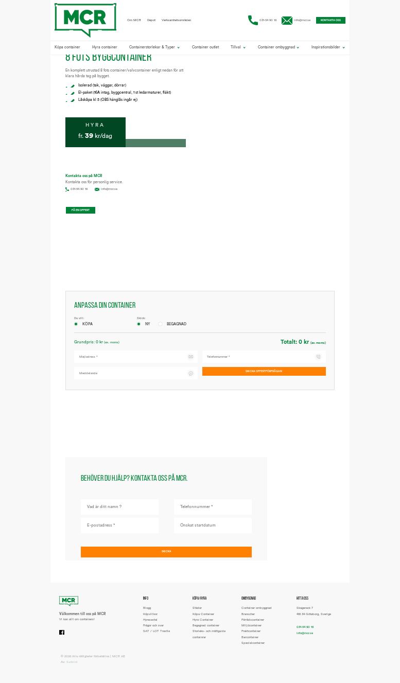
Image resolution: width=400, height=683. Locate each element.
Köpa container (67, 49)
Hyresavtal (150, 626)
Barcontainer (249, 644)
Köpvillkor (150, 621)
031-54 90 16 (254, 21)
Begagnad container (206, 632)
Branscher (248, 621)
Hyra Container (203, 626)
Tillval (238, 49)
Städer (197, 615)
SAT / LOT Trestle (156, 638)
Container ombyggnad (279, 49)
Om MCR (134, 21)
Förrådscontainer (252, 626)
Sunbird (72, 669)
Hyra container (104, 49)
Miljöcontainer (251, 632)
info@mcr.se (289, 21)
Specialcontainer (253, 650)
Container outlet (205, 49)
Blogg (147, 615)
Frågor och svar (153, 632)
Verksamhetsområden (176, 21)
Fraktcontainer (250, 638)
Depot (151, 21)
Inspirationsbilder (328, 49)
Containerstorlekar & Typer (154, 49)
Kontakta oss (324, 21)
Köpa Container (203, 621)
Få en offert (87, 211)
